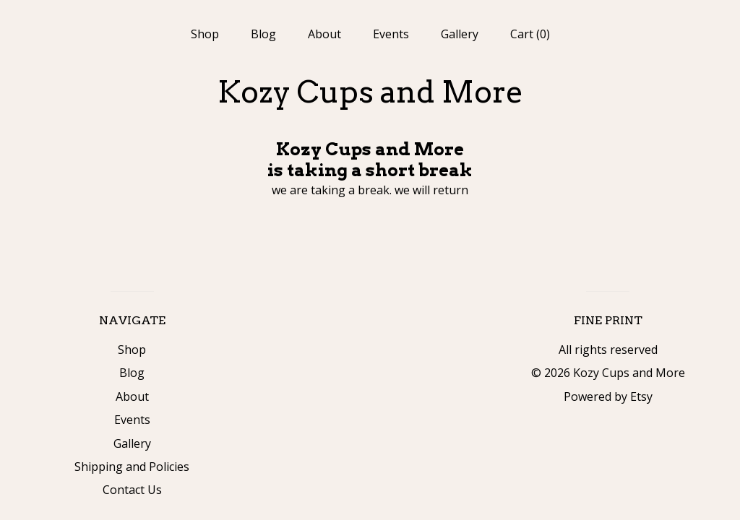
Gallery (459, 34)
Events (391, 34)
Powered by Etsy (608, 396)
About (324, 34)
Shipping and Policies (131, 466)
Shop (205, 34)
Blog (263, 34)
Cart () (530, 34)
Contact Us (132, 490)
